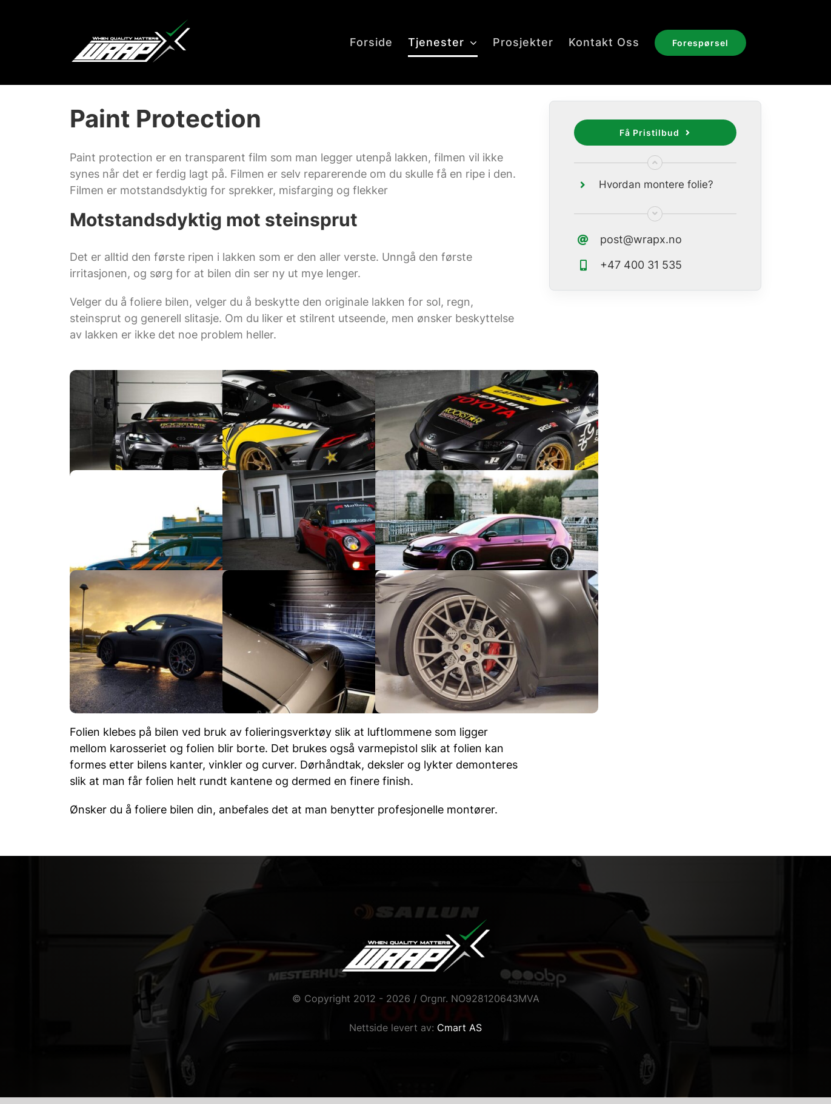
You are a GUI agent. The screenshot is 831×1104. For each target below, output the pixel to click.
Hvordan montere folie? (656, 184)
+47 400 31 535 (641, 264)
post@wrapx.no (641, 239)
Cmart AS (459, 1028)
